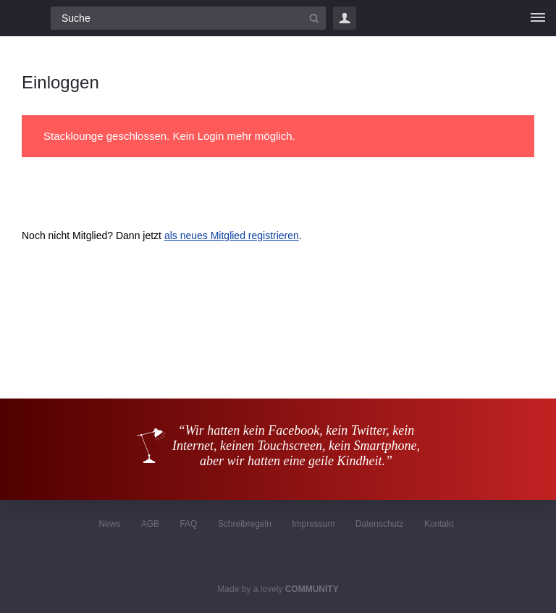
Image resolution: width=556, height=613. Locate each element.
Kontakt (439, 524)
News (109, 524)
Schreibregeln (244, 524)
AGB (150, 524)
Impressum (313, 524)
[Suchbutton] (314, 18)
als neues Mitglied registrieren (231, 235)
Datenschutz (379, 524)
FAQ (188, 524)
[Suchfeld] (188, 18)
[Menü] (537, 18)
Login (344, 18)
